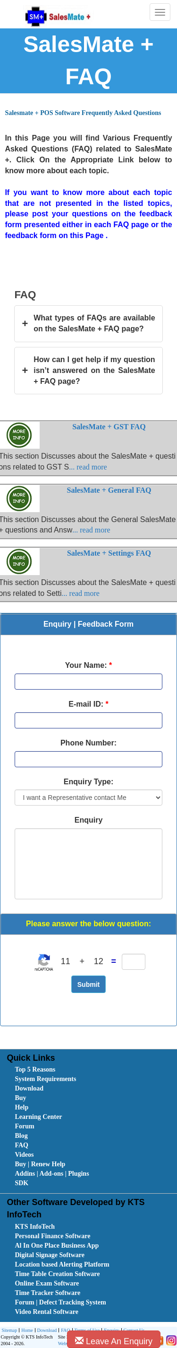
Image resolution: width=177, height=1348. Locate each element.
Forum (24, 1126)
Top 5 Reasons (35, 1069)
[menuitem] (68, 1069)
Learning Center (38, 1116)
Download (29, 1088)
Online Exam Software (47, 1283)
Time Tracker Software (47, 1292)
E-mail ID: (88, 704)
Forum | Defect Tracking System (60, 1302)
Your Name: (88, 665)
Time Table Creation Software (57, 1273)
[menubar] (90, 1126)
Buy (20, 1097)
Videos (24, 1154)
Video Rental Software (46, 1311)
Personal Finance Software (52, 1236)
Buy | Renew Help (40, 1164)
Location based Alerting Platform (62, 1264)
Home (26, 1331)
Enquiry (89, 820)
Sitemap (9, 1330)
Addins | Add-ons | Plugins (52, 1173)
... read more (88, 467)
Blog (21, 1135)
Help (21, 1107)
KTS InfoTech (35, 1226)
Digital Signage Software (49, 1255)
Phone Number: (88, 743)
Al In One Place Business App (57, 1245)
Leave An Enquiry (113, 1341)
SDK (21, 1183)
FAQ (21, 1145)
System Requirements (45, 1078)
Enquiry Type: (89, 782)
